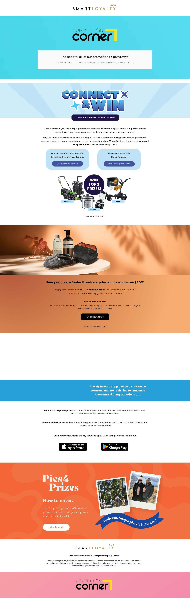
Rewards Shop (97, 290)
